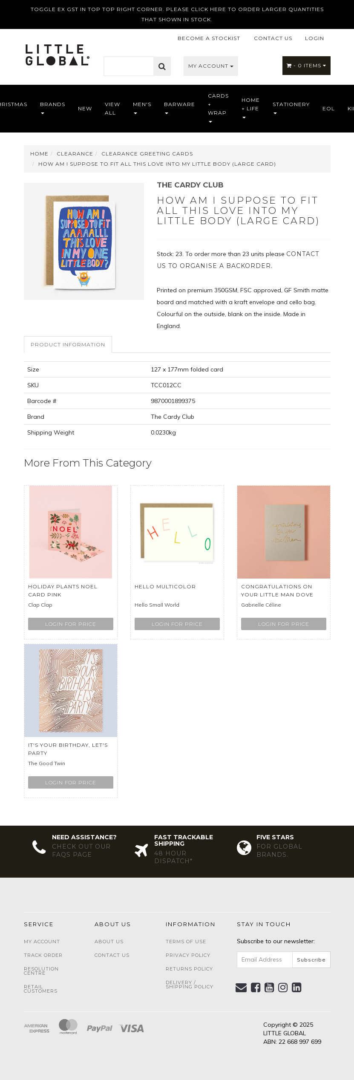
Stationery (291, 107)
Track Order (43, 955)
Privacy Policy (188, 955)
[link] (256, 987)
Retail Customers (41, 989)
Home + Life (251, 107)
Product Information (68, 344)
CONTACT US (273, 38)
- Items (306, 65)
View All (112, 108)
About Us (109, 942)
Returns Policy (189, 969)
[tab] (68, 344)
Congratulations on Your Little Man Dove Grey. (277, 594)
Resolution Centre (41, 971)
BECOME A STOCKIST (209, 38)
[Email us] (241, 987)
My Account (210, 66)
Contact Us (112, 955)
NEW (85, 108)
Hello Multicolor (165, 586)
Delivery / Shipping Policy (189, 984)
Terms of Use (186, 942)
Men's (142, 107)
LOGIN (314, 38)
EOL (328, 108)
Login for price (70, 624)
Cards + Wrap (218, 107)
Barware (179, 107)
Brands (52, 107)
